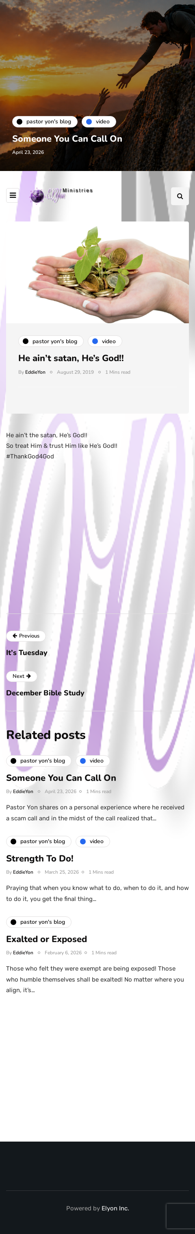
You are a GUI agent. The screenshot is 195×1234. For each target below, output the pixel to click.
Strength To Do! (40, 861)
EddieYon (35, 372)
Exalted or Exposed (46, 942)
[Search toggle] (180, 196)
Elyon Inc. (115, 1208)
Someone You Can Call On (67, 139)
